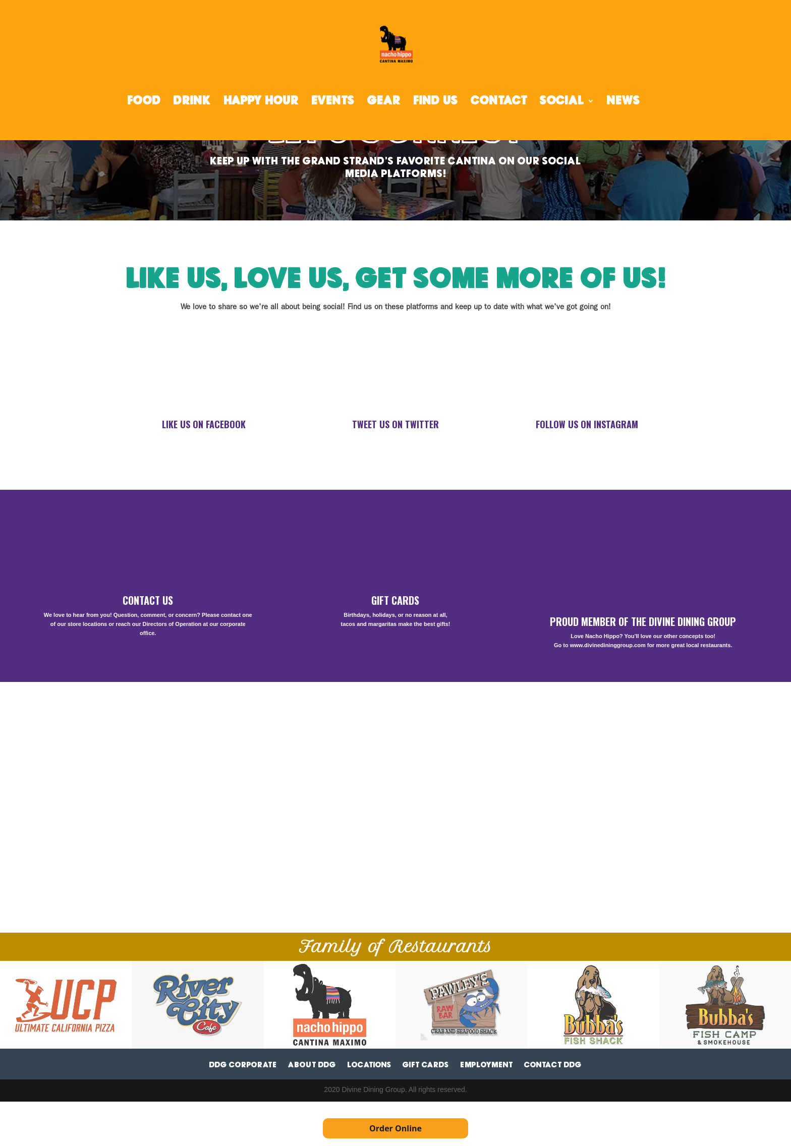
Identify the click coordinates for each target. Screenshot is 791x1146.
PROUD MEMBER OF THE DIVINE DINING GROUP (643, 621)
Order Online (395, 1128)
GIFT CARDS (395, 600)
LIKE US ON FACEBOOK (204, 424)
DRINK (192, 102)
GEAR (384, 102)
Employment (486, 1065)
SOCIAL (562, 102)
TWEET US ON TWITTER (395, 424)
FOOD (144, 102)
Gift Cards (426, 1065)
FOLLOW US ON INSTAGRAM (587, 424)
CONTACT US (148, 600)
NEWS (623, 102)
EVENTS (333, 102)
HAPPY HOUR (261, 102)
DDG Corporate (243, 1065)
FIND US (435, 102)
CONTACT (499, 102)
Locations (369, 1065)
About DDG (312, 1065)
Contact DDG (553, 1065)
